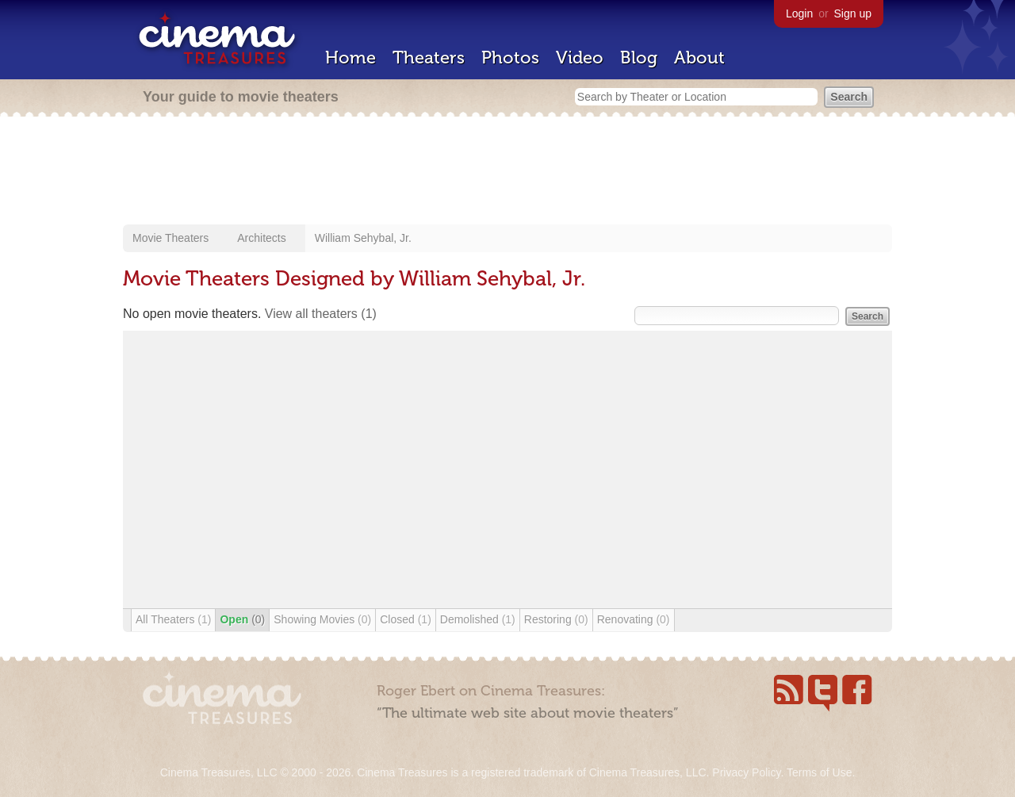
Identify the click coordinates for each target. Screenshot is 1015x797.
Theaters (429, 57)
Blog (638, 57)
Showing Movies (322, 619)
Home (350, 57)
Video (579, 57)
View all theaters (321, 313)
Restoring (556, 619)
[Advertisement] (507, 172)
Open (242, 619)
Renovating (633, 619)
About (699, 57)
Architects (261, 238)
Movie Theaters (170, 238)
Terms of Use (819, 772)
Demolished (477, 619)
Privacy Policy (746, 772)
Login (799, 13)
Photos (510, 57)
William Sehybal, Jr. (363, 238)
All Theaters (173, 619)
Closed (405, 619)
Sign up (852, 13)
